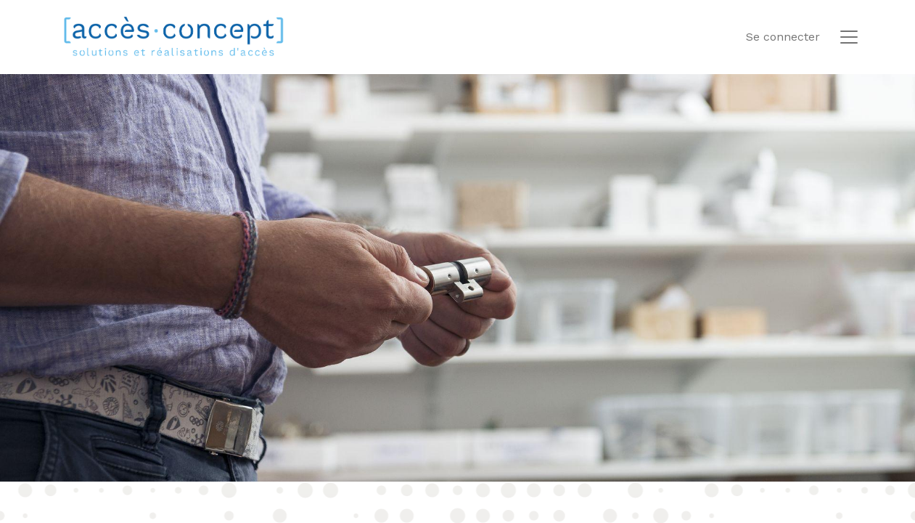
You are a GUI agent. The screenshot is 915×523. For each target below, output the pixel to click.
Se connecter (783, 37)
